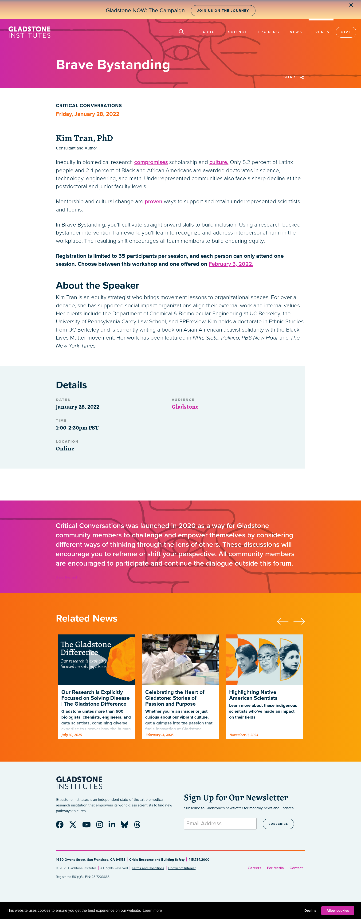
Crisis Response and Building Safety (156, 860)
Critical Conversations (89, 106)
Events (321, 32)
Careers (254, 868)
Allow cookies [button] (337, 910)
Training (268, 32)
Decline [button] (310, 910)
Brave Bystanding (68, 577)
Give (346, 32)
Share (294, 77)
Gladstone (185, 406)
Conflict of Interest (182, 868)
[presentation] (285, 620)
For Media (275, 868)
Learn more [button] (152, 910)
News (296, 32)
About (210, 32)
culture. (218, 162)
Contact (296, 868)
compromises (151, 162)
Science (238, 32)
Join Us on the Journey (223, 11)
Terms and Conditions (148, 868)
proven (153, 201)
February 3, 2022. (231, 264)
